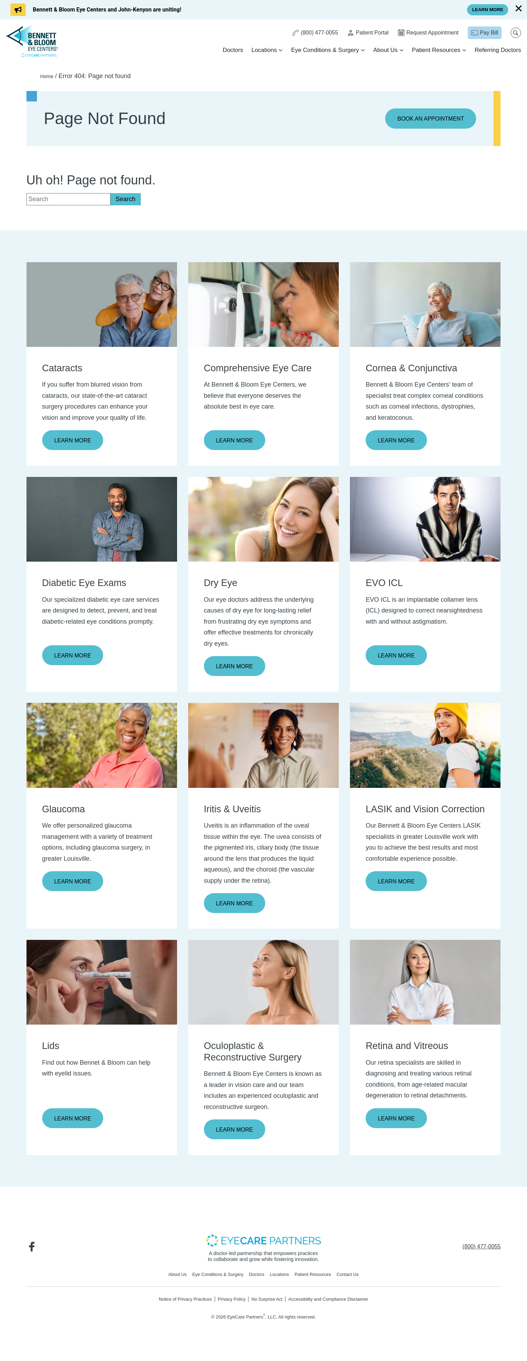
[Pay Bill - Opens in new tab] (483, 33)
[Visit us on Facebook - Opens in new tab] (33, 1250)
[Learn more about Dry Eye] (263, 520)
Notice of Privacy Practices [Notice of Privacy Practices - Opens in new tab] (176, 1304)
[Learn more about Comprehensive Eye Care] (263, 304)
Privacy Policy (228, 1304)
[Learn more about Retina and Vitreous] (425, 985)
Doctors (232, 50)
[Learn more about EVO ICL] (425, 520)
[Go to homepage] (33, 41)
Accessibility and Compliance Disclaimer (335, 1304)
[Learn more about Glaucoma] (101, 747)
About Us (384, 50)
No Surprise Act (267, 1304)
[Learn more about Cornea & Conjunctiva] (425, 304)
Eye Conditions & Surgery (324, 50)
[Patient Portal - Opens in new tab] (364, 33)
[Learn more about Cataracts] (101, 304)
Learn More (75, 441)
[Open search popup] (515, 33)
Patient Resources (435, 50)
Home (48, 76)
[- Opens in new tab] (263, 1244)
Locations (263, 50)
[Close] (518, 8)
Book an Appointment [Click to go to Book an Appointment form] (426, 118)
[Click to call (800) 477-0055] (310, 33)
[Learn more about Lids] (101, 985)
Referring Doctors (497, 50)
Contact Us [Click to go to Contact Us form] (356, 1279)
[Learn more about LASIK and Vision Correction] (425, 747)
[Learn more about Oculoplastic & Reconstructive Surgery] (263, 985)
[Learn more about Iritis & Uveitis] (263, 747)
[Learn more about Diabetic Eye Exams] (101, 520)
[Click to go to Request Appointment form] (425, 33)
